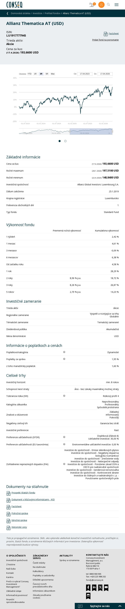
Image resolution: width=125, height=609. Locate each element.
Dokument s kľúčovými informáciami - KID (33, 499)
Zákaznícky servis (40, 557)
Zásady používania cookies (42, 596)
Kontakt (10, 573)
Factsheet (114, 33)
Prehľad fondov (52, 13)
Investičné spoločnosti (16, 560)
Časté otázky (39, 562)
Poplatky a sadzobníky (43, 575)
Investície (37, 13)
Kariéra (9, 577)
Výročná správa (19, 520)
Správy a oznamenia (69, 560)
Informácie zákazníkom (44, 590)
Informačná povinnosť (16, 595)
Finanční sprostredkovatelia (15, 601)
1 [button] (60, 141)
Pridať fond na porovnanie (105, 39)
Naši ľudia (11, 568)
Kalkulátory (38, 571)
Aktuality (66, 555)
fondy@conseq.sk (94, 580)
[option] (62, 105)
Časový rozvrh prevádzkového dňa (42, 585)
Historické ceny (19, 527)
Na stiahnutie (39, 567)
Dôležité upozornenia (43, 579)
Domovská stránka (20, 13)
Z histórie (10, 564)
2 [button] (65, 141)
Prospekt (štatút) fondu (23, 492)
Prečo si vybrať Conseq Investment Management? (17, 584)
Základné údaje (13, 591)
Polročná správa (19, 513)
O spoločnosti (16, 555)
